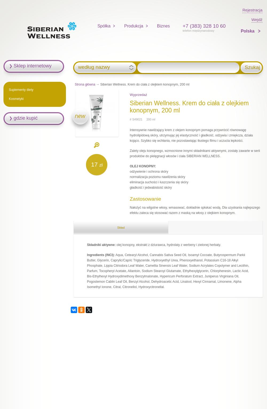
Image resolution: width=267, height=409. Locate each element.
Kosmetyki (16, 99)
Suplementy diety (21, 90)
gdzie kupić (26, 118)
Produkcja (133, 26)
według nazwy (94, 67)
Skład (121, 227)
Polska (248, 31)
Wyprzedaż (138, 95)
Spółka (104, 26)
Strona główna (85, 84)
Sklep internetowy (33, 65)
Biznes (163, 26)
